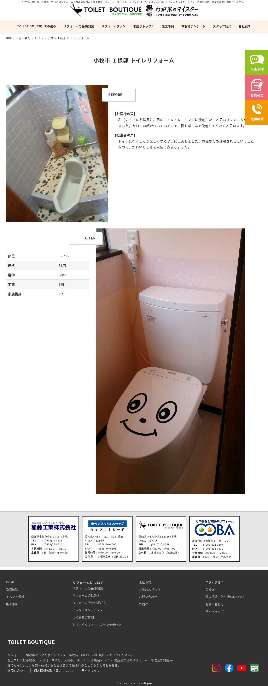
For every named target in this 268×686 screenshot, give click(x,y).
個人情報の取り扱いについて (225, 597)
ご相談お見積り (150, 589)
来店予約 (145, 582)
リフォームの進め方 (86, 595)
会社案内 (211, 589)
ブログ (143, 604)
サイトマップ (214, 611)
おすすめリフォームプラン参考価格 (96, 625)
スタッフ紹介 (214, 582)
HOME (10, 582)
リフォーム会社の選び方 (89, 603)
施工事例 (12, 604)
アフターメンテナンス (87, 610)
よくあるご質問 (83, 617)
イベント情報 (15, 597)
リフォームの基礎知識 (87, 588)
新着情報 (12, 589)
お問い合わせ (148, 597)
